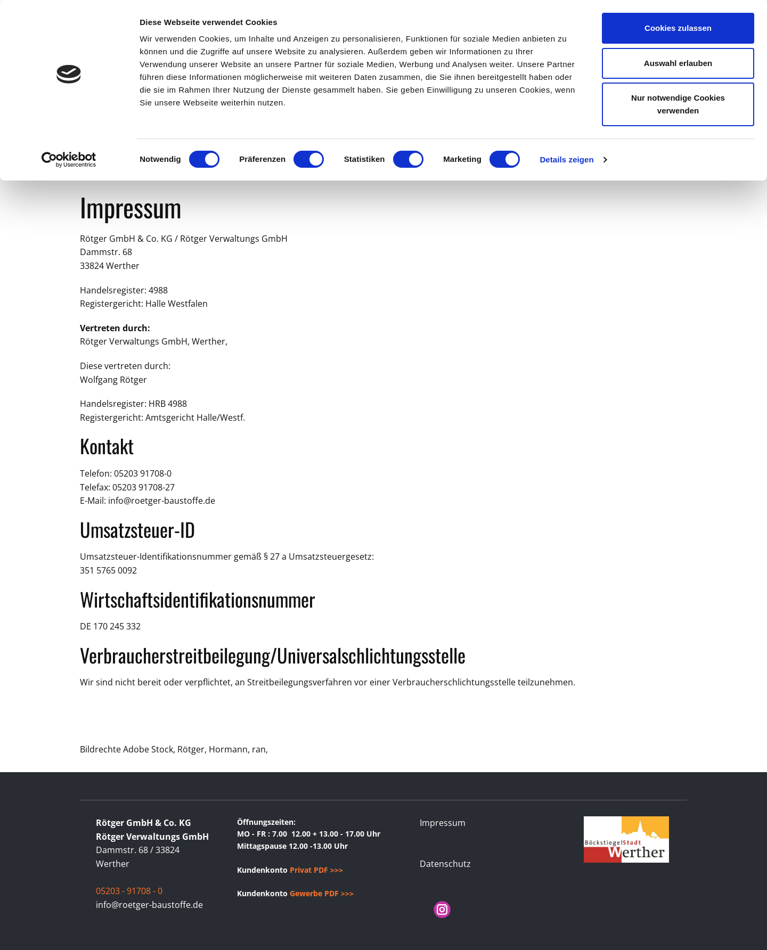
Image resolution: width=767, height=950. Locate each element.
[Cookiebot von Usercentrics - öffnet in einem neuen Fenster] (69, 160)
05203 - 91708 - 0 (129, 891)
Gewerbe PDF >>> (322, 893)
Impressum (443, 823)
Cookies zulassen (678, 27)
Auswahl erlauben (678, 63)
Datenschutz (445, 864)
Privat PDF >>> (316, 870)
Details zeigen (566, 159)
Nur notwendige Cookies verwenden (678, 104)
